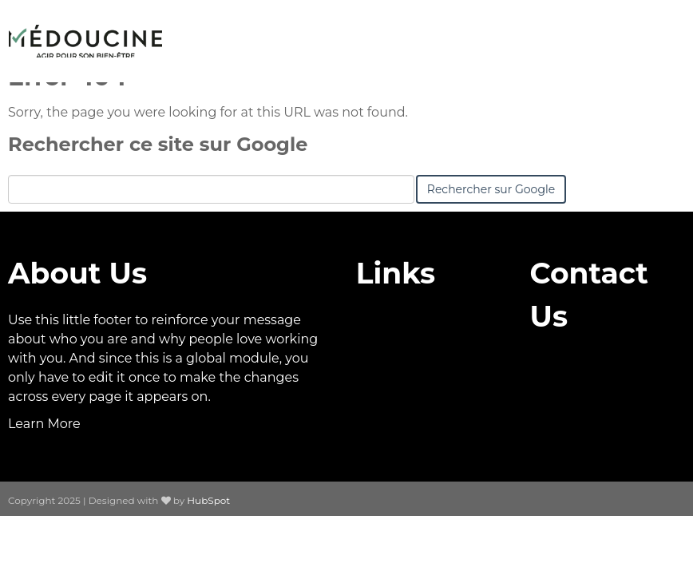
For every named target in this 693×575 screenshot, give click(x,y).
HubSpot (208, 500)
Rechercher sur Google (491, 189)
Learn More (44, 423)
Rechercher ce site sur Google (157, 144)
